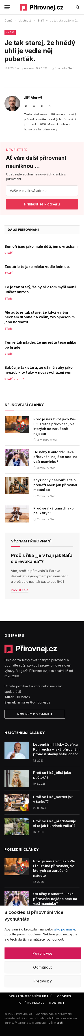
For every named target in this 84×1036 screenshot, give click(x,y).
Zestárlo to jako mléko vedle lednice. (37, 266)
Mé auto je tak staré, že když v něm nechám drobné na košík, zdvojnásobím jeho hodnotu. (39, 317)
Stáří (10, 32)
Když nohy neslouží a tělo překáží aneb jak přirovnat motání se (55, 485)
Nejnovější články (24, 405)
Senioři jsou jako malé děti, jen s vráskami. (42, 246)
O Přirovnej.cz (32, 1002)
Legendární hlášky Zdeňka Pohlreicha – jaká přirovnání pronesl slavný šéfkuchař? (56, 749)
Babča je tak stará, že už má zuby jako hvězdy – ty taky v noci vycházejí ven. (38, 370)
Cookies (64, 996)
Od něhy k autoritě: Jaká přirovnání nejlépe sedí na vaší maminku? (55, 457)
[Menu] (7, 7)
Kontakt (57, 1002)
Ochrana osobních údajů (30, 996)
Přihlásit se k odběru (42, 204)
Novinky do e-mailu (34, 714)
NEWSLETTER (16, 150)
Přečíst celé (19, 590)
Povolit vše (42, 953)
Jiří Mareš (33, 98)
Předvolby (42, 981)
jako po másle (64, 929)
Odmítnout (42, 967)
